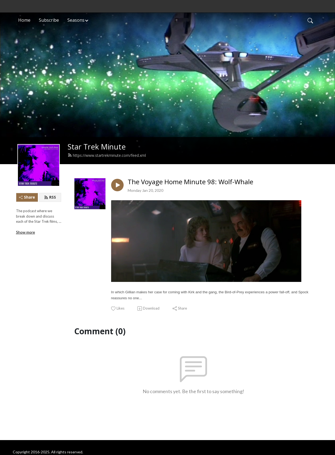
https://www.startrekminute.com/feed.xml (107, 155)
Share (27, 197)
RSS (50, 197)
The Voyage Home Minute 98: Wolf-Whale (190, 182)
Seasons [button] (75, 20)
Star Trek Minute (97, 147)
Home (24, 20)
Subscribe (49, 20)
